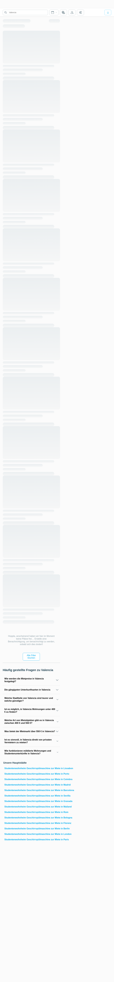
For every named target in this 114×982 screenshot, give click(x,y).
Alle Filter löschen (31, 656)
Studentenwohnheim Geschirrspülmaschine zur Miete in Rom (31, 812)
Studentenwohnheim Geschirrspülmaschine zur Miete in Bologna (31, 817)
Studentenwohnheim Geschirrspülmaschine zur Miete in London (31, 834)
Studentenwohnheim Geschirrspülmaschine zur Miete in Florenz (31, 823)
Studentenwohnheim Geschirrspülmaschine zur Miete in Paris (31, 839)
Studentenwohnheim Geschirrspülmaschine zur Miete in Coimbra (31, 779)
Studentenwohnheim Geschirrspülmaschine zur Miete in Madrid (31, 785)
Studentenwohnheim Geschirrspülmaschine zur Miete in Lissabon (31, 768)
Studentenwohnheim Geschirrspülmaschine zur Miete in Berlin (31, 828)
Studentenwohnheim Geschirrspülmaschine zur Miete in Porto (31, 774)
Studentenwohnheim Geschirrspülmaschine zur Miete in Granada (31, 801)
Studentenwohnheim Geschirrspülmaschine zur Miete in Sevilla (31, 796)
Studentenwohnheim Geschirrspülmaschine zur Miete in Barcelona (31, 790)
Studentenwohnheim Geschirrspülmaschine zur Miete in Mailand (31, 807)
